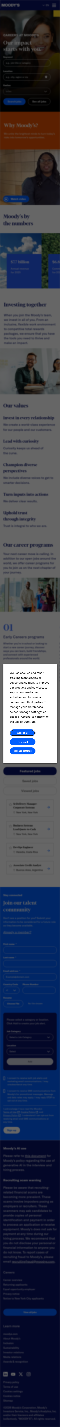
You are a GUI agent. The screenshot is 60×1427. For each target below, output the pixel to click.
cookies (29, 722)
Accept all (22, 733)
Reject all (23, 742)
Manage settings (23, 751)
